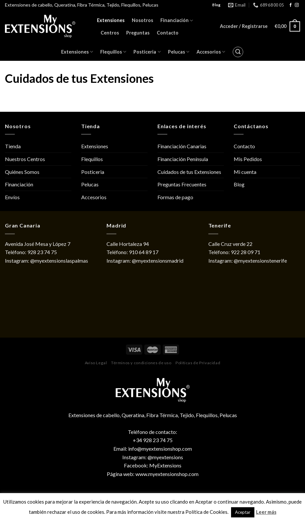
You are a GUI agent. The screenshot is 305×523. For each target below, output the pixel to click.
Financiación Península (182, 159)
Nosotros (142, 20)
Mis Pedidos (248, 159)
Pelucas (178, 52)
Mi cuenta (245, 172)
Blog (239, 184)
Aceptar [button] (242, 512)
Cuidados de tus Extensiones (189, 172)
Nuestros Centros (25, 159)
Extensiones (111, 20)
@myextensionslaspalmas (59, 260)
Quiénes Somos (22, 172)
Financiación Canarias (181, 146)
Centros (110, 33)
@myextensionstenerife (260, 260)
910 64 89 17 (143, 252)
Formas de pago (175, 197)
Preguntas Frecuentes (181, 184)
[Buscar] (238, 52)
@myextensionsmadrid (157, 260)
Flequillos (113, 52)
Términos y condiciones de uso (141, 362)
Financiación (176, 20)
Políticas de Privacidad (198, 362)
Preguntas (138, 33)
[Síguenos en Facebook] (291, 5)
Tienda (13, 146)
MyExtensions (165, 465)
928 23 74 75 (42, 252)
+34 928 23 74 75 (153, 440)
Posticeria (146, 52)
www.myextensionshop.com (167, 474)
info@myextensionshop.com (160, 448)
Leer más (266, 512)
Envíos (12, 197)
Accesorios (211, 52)
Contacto (167, 33)
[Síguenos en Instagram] (297, 5)
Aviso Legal (96, 362)
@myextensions (165, 457)
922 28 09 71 (245, 252)
